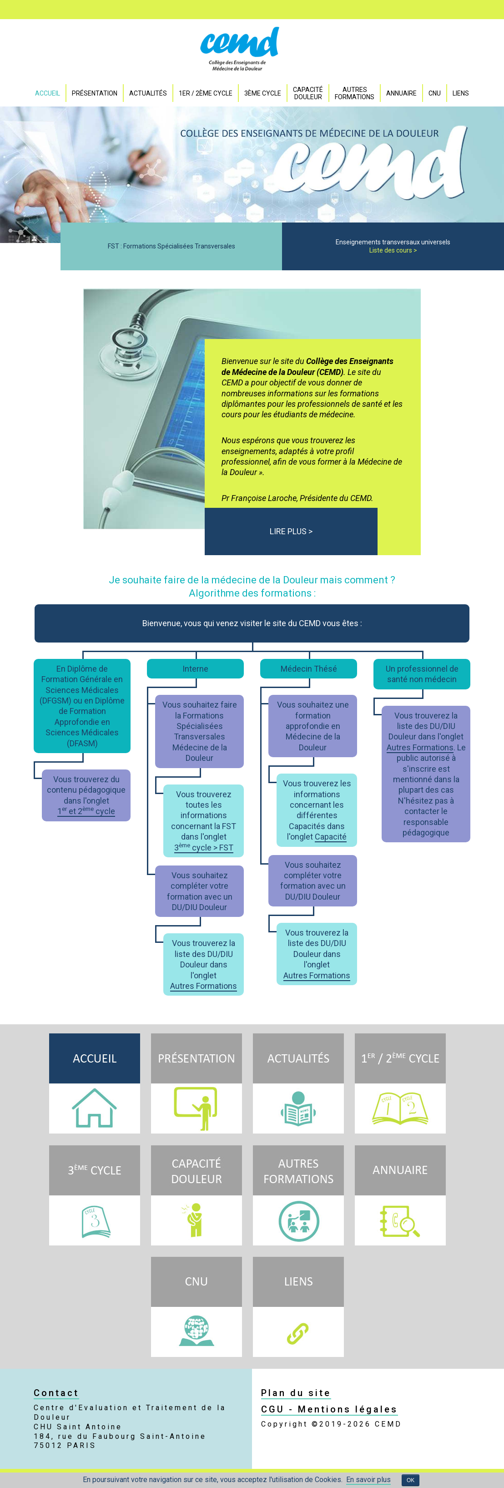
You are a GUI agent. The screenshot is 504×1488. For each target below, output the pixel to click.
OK (410, 1480)
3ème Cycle (262, 93)
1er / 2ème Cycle (205, 93)
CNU (434, 93)
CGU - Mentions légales (329, 1409)
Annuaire (401, 93)
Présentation (94, 93)
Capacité (331, 836)
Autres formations (354, 93)
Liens (461, 93)
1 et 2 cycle (86, 811)
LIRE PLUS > (291, 531)
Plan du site (296, 1392)
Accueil (47, 93)
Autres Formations (203, 986)
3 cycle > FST (203, 847)
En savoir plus (368, 1479)
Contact (56, 1392)
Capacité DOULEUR (308, 93)
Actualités (148, 93)
